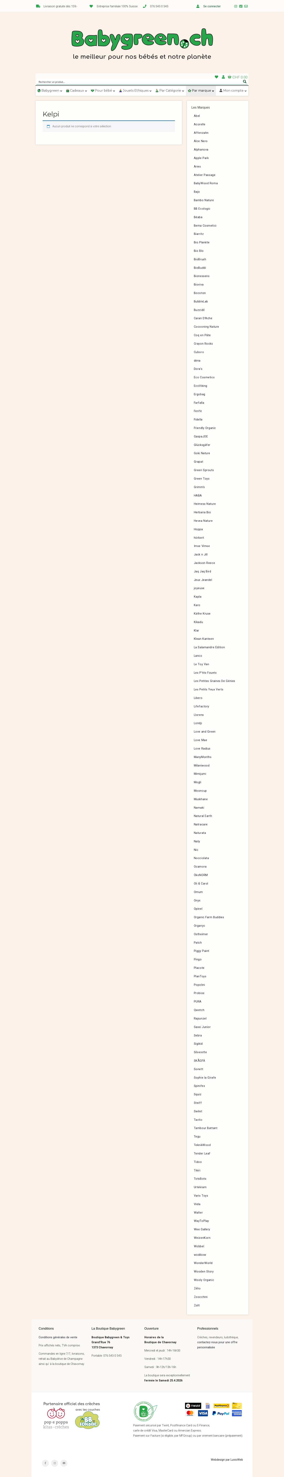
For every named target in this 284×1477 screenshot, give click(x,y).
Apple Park (201, 158)
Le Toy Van (201, 664)
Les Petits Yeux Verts (208, 689)
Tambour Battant (206, 1128)
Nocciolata (201, 858)
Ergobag (199, 394)
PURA (198, 1001)
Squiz (198, 1094)
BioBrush (200, 259)
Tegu (197, 1136)
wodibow (200, 1255)
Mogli (197, 782)
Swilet (198, 1111)
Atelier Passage (205, 175)
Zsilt (197, 1305)
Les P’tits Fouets (205, 672)
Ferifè (198, 411)
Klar (196, 630)
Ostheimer (201, 934)
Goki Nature (202, 453)
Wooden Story (204, 1271)
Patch (198, 942)
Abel (197, 116)
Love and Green (205, 731)
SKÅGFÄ (199, 1060)
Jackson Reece (204, 563)
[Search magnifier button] (245, 81)
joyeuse (199, 588)
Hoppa (198, 529)
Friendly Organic (205, 428)
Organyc (199, 925)
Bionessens (202, 276)
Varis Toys (201, 1195)
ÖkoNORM (201, 875)
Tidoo (198, 1162)
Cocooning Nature (206, 326)
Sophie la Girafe (205, 1077)
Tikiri (197, 1170)
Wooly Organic (204, 1280)
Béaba (198, 217)
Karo (197, 605)
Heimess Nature (205, 504)
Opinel (198, 909)
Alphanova (201, 149)
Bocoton (200, 293)
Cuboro (199, 352)
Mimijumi (200, 774)
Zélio (197, 1288)
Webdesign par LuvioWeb (227, 1459)
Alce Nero (201, 141)
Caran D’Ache (203, 318)
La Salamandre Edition (209, 647)
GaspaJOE (201, 436)
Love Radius (202, 748)
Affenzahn (201, 133)
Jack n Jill (201, 554)
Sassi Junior (202, 1027)
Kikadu (198, 622)
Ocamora (200, 866)
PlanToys (200, 976)
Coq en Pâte (202, 335)
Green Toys (202, 478)
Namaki (199, 807)
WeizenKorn (202, 1238)
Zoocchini (201, 1297)
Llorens (199, 715)
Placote (199, 968)
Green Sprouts (204, 470)
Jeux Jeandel (203, 580)
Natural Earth (203, 816)
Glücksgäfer (202, 445)
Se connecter (212, 6)
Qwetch (199, 1010)
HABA (198, 495)
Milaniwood (202, 765)
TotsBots (200, 1178)
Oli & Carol (201, 883)
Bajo (197, 191)
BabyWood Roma (206, 183)
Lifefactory (201, 706)
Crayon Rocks (203, 343)
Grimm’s (199, 487)
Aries (197, 166)
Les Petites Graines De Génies (214, 681)
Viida (197, 1204)
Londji (198, 723)
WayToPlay (201, 1221)
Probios (199, 993)
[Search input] (139, 82)
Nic (196, 850)
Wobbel (199, 1246)
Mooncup (200, 790)
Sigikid (198, 1043)
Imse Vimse (202, 546)
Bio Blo (199, 251)
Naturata (200, 833)
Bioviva (199, 284)
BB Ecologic (202, 208)
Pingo (198, 959)
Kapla (198, 596)
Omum (198, 892)
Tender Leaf (202, 1153)
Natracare (201, 824)
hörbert (199, 537)
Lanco (198, 656)
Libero (198, 698)
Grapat (198, 461)
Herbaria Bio (202, 512)
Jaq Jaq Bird (202, 571)
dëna (197, 360)
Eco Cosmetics (204, 377)
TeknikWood (202, 1145)
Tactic (198, 1120)
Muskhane (201, 799)
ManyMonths (203, 757)
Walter (198, 1212)
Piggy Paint (201, 951)
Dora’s (198, 369)
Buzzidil (199, 310)
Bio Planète (202, 242)
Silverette (200, 1052)
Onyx (197, 900)
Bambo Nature (204, 200)
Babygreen (142, 45)
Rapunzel (200, 1018)
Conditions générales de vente (58, 1337)
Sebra (198, 1035)
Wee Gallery (202, 1229)
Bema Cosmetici (205, 225)
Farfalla (199, 403)
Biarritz (199, 234)
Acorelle (200, 124)
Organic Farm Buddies (209, 917)
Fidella (198, 419)
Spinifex (199, 1086)
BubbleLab (201, 301)
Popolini (199, 985)
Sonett (198, 1069)
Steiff (198, 1103)
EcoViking (200, 386)
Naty (197, 841)
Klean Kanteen (204, 639)
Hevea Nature (203, 521)
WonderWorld (203, 1263)
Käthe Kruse (202, 613)
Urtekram (200, 1187)
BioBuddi (200, 268)
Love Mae (200, 740)
